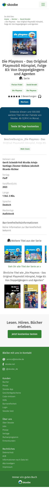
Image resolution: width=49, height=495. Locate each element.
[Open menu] (43, 4)
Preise (5, 385)
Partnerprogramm (10, 437)
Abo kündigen (9, 463)
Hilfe (5, 400)
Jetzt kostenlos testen (24, 334)
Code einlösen (9, 396)
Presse (5, 430)
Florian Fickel (16, 85)
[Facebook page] (24, 364)
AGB (4, 456)
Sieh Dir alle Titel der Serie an (24, 266)
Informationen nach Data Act (15, 460)
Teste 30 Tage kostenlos (25, 126)
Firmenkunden (9, 441)
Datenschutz (8, 452)
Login (5, 407)
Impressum (8, 467)
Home (6, 19)
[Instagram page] (24, 369)
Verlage (6, 433)
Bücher (14, 19)
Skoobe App (8, 389)
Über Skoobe (8, 422)
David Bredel (25, 19)
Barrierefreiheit (9, 404)
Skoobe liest (8, 411)
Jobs (4, 426)
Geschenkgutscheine (12, 393)
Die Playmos (17, 91)
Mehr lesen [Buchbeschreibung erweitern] (25, 149)
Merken (24, 102)
